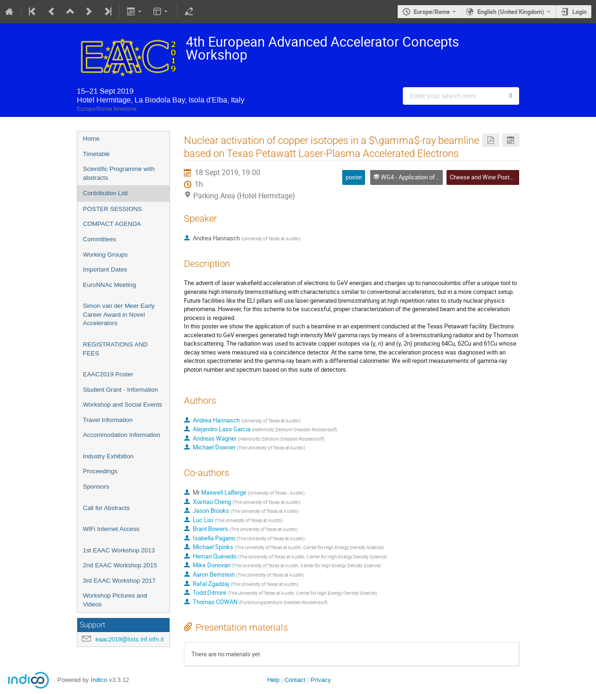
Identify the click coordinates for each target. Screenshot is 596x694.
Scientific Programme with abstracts (119, 173)
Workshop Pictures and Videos (115, 600)
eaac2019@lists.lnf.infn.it (129, 639)
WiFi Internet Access (111, 528)
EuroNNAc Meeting (109, 284)
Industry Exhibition (108, 456)
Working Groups (105, 254)
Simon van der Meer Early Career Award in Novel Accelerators (119, 314)
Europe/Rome (431, 11)
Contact (294, 680)
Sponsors (96, 486)
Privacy (321, 680)
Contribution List (105, 193)
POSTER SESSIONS (112, 208)
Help (273, 680)
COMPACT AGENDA (112, 223)
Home (91, 138)
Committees (99, 239)
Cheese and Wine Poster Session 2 (496, 177)
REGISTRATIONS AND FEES (115, 349)
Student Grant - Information (120, 389)
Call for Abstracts (106, 507)
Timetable (96, 153)
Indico (99, 680)
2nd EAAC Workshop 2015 (120, 565)
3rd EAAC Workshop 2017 (119, 580)
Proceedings (100, 471)
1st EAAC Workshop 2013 (119, 550)
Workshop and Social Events (122, 404)
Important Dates (105, 269)
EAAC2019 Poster (108, 374)
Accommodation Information (121, 434)
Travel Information (108, 419)
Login (579, 11)
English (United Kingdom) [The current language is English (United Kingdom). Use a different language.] (510, 11)
